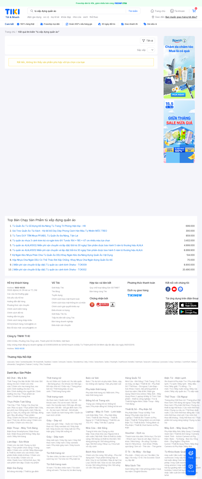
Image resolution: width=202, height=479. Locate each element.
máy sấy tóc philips (184, 457)
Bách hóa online (138, 394)
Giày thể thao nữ (187, 417)
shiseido (11, 364)
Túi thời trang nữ (55, 453)
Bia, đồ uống (17, 415)
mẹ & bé (55, 17)
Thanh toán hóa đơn (134, 436)
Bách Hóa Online (95, 451)
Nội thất (99, 436)
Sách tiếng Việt (132, 469)
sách (85, 17)
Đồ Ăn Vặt (95, 462)
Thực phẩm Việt (31, 407)
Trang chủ (160, 11)
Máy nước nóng (181, 389)
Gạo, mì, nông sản (22, 412)
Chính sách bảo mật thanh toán (66, 299)
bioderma (78, 362)
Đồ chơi (35, 381)
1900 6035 (20, 348)
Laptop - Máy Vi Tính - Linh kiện (103, 411)
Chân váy (65, 386)
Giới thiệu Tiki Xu (59, 314)
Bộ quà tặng (99, 467)
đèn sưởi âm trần (177, 472)
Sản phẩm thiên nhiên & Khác (23, 453)
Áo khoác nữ (67, 384)
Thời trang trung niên (61, 391)
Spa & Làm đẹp (144, 439)
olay (171, 362)
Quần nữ (65, 381)
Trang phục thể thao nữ (175, 400)
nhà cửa (77, 17)
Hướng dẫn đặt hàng (16, 301)
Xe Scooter (149, 457)
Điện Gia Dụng (15, 468)
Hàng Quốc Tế (133, 378)
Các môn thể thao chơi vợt (182, 413)
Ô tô (141, 457)
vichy (35, 364)
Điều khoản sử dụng (61, 310)
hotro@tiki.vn (30, 324)
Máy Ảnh (188, 446)
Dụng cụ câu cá (177, 410)
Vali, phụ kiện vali (113, 384)
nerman (138, 362)
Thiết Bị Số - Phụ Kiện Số (138, 409)
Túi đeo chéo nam (62, 467)
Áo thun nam (52, 400)
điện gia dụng (34, 17)
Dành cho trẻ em (20, 417)
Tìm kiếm (133, 11)
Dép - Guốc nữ (66, 424)
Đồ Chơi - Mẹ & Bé (17, 378)
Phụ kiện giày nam (60, 445)
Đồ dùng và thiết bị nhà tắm (104, 439)
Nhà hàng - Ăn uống (140, 441)
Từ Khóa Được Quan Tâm (178, 451)
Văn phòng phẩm (148, 469)
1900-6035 (20, 287)
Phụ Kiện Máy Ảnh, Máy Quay (178, 431)
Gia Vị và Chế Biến (99, 460)
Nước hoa (17, 460)
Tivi (171, 389)
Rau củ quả (17, 407)
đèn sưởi (178, 455)
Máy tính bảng (19, 436)
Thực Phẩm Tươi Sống (19, 401)
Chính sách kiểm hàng (17, 309)
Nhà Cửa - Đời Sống (96, 428)
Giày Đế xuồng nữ (64, 431)
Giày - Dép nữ (54, 420)
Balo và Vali (92, 378)
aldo (107, 362)
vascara (10, 362)
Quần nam (64, 400)
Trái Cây (11, 405)
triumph (114, 362)
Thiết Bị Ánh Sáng (182, 434)
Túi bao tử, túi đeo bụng (70, 470)
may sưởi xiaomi (178, 462)
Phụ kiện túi (75, 459)
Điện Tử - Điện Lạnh (175, 378)
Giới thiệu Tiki (58, 287)
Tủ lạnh (173, 384)
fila (41, 364)
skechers (99, 362)
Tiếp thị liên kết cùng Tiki (63, 318)
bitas (194, 362)
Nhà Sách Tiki (132, 465)
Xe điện (151, 455)
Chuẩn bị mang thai (21, 396)
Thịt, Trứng (21, 405)
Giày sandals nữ (62, 426)
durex (69, 362)
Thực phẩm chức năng (22, 447)
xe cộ (46, 17)
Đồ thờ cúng (96, 444)
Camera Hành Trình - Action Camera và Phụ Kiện (182, 436)
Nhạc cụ (107, 444)
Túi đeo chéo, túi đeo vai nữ (59, 456)
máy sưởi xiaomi (184, 465)
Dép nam (61, 442)
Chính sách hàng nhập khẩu (19, 320)
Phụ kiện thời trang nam (102, 393)
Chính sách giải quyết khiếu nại (65, 306)
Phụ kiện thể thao (182, 405)
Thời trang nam (55, 396)
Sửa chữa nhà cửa (99, 434)
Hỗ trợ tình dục (29, 460)
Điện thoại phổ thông (21, 434)
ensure (62, 362)
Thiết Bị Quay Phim (180, 444)
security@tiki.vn (29, 328)
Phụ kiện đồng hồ (99, 406)
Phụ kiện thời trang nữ (95, 392)
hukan (29, 364)
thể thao (94, 17)
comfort (186, 362)
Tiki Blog (56, 291)
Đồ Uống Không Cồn (102, 465)
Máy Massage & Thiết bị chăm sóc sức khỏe (25, 451)
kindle (131, 362)
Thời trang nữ (54, 378)
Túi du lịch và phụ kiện (101, 381)
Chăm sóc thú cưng (94, 455)
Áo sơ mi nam (64, 402)
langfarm (21, 364)
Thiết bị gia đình (31, 471)
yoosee (164, 362)
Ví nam (50, 467)
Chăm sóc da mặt (15, 445)
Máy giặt (173, 386)
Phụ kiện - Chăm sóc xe (136, 455)
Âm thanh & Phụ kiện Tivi (176, 381)
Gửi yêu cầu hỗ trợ (15, 298)
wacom (147, 362)
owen (55, 362)
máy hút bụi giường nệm (181, 466)
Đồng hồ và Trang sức (98, 400)
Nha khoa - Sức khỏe (141, 444)
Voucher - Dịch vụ (135, 433)
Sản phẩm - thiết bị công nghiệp (143, 397)
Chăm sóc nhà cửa (24, 422)
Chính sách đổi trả (15, 313)
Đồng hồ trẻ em (115, 406)
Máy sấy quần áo (178, 391)
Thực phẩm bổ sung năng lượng (183, 418)
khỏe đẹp (66, 17)
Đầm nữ (56, 381)
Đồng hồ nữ (101, 404)
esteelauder (26, 362)
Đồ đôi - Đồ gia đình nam (67, 407)
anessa (155, 362)
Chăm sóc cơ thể (20, 450)
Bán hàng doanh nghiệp (62, 321)
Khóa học (149, 436)
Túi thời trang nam (56, 464)
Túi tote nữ (63, 459)
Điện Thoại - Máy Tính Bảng (22, 428)
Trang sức (90, 404)
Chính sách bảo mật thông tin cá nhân (69, 303)
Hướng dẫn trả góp (15, 316)
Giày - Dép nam (55, 436)
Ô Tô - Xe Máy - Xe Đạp (138, 451)
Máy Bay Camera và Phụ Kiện (181, 445)
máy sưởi (169, 455)
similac (178, 362)
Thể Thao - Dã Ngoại (176, 396)
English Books (140, 471)
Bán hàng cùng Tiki (98, 291)
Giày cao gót (52, 424)
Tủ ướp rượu (193, 391)
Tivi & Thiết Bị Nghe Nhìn (141, 400)
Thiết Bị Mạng (101, 420)
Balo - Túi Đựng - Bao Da (181, 439)
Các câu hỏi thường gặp (17, 294)
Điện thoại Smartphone (17, 431)
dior (18, 362)
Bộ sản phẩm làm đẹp (23, 461)
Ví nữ (75, 456)
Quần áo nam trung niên (63, 412)
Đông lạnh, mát (26, 410)
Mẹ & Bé (142, 391)
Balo (88, 381)
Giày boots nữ (57, 429)
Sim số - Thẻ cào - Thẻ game (148, 446)
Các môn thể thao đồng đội (182, 412)
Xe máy (133, 457)
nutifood (123, 362)
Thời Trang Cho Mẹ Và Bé (18, 381)
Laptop (111, 422)
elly (86, 362)
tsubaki (47, 364)
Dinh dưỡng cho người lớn (23, 391)
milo (91, 362)
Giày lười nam (53, 440)
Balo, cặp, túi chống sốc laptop (104, 382)
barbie (48, 362)
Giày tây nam (66, 440)
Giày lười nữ (70, 429)
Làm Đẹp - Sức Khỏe (18, 441)
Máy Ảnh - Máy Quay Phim (179, 428)
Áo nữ (49, 381)
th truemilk (38, 362)
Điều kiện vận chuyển (61, 325)
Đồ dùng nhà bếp (15, 471)
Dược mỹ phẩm (32, 462)
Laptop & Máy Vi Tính (146, 396)
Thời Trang (149, 381)
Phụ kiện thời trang (96, 389)
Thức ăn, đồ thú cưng (21, 420)
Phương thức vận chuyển (18, 305)
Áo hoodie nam (59, 405)
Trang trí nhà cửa (93, 431)
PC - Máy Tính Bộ (98, 422)
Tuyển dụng (57, 295)
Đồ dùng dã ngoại (183, 402)
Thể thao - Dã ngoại (138, 386)
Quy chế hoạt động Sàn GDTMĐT (105, 287)
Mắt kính (110, 392)
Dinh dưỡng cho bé (21, 389)
